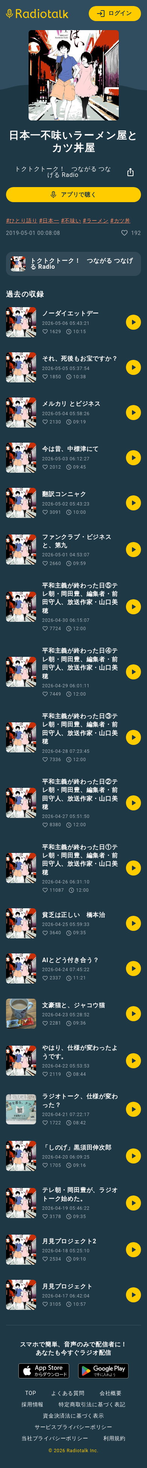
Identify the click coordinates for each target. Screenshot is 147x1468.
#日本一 (49, 221)
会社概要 (111, 1393)
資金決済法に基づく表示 (73, 1416)
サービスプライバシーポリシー (73, 1427)
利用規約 (114, 1438)
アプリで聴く (73, 194)
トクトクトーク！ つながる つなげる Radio (63, 171)
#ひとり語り (21, 221)
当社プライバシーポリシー (54, 1438)
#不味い (71, 221)
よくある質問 (68, 1393)
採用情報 (32, 1404)
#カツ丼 (120, 221)
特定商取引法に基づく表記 (92, 1404)
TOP (30, 1393)
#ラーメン (96, 221)
